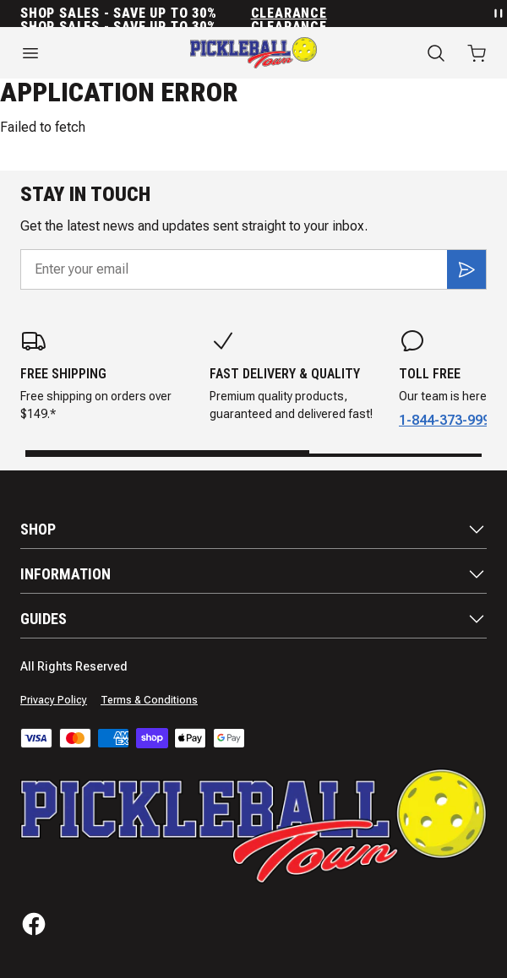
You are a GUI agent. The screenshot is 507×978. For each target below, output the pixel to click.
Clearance (289, 13)
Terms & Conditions (149, 700)
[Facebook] (33, 923)
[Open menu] (84, 53)
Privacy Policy (53, 700)
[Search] (436, 53)
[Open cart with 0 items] (476, 53)
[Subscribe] (466, 269)
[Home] (253, 52)
